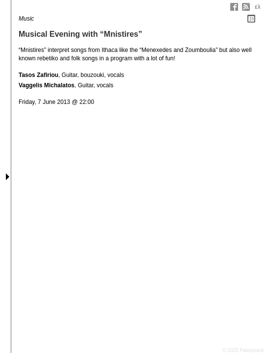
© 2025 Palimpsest (243, 350)
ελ (257, 6)
